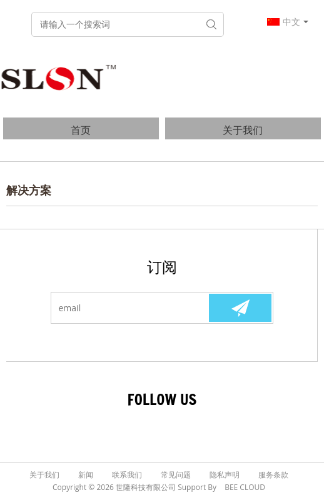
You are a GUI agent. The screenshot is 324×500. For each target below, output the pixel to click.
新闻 (85, 474)
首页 (81, 130)
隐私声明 (225, 474)
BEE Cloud (245, 487)
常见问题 (176, 474)
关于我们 (243, 130)
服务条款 (273, 474)
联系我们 (127, 474)
